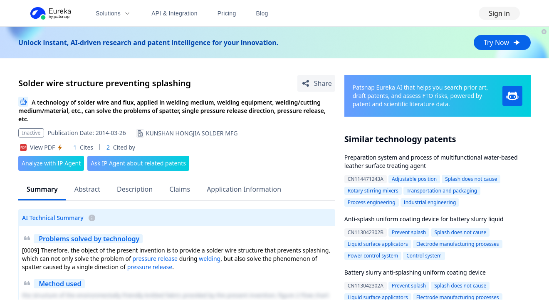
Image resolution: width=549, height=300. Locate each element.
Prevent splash (409, 232)
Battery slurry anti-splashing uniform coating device (415, 272)
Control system (424, 255)
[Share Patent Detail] (316, 83)
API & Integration (174, 13)
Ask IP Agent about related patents (138, 163)
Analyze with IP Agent (51, 163)
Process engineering (372, 202)
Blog (262, 13)
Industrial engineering (430, 202)
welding (209, 258)
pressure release (155, 258)
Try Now (502, 42)
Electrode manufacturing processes (457, 244)
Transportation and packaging (442, 190)
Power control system (373, 255)
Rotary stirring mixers (373, 190)
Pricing (227, 13)
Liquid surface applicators (378, 244)
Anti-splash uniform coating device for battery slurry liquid (424, 219)
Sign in (499, 13)
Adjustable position (414, 178)
